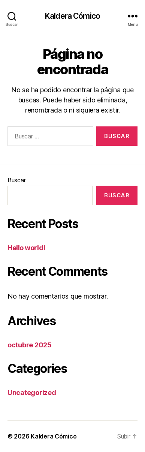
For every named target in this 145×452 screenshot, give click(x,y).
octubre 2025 (29, 345)
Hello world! (26, 248)
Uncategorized (31, 392)
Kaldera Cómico (72, 16)
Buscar (16, 180)
